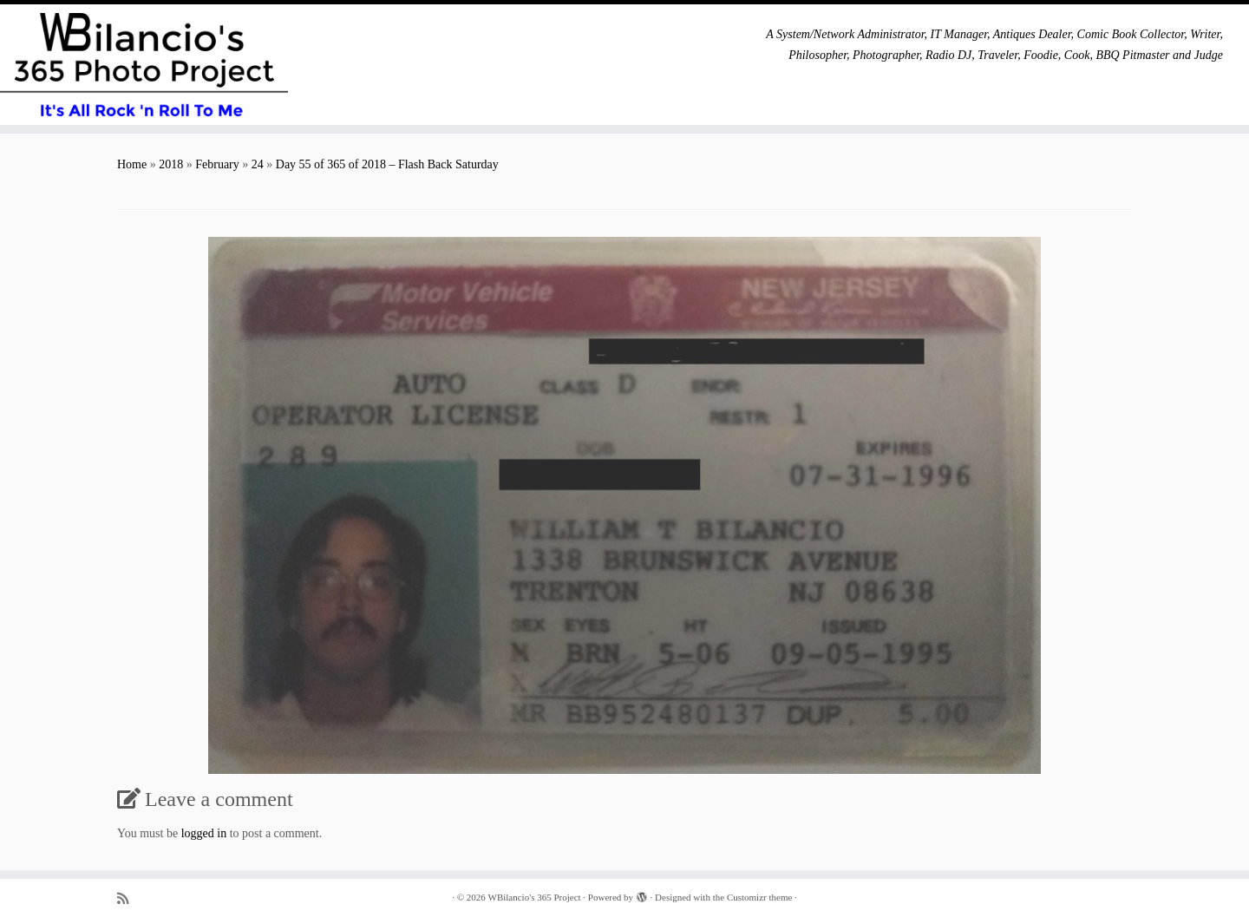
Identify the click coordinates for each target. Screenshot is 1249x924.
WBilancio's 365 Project (534, 897)
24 (258, 164)
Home (132, 164)
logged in (204, 833)
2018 (171, 164)
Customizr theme (759, 897)
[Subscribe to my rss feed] (128, 898)
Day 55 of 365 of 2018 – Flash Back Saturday (387, 164)
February (217, 164)
